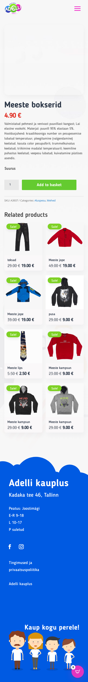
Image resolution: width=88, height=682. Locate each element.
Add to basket (49, 185)
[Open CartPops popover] (77, 671)
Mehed (51, 200)
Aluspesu (40, 200)
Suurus (10, 169)
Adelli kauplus (20, 584)
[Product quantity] (11, 185)
